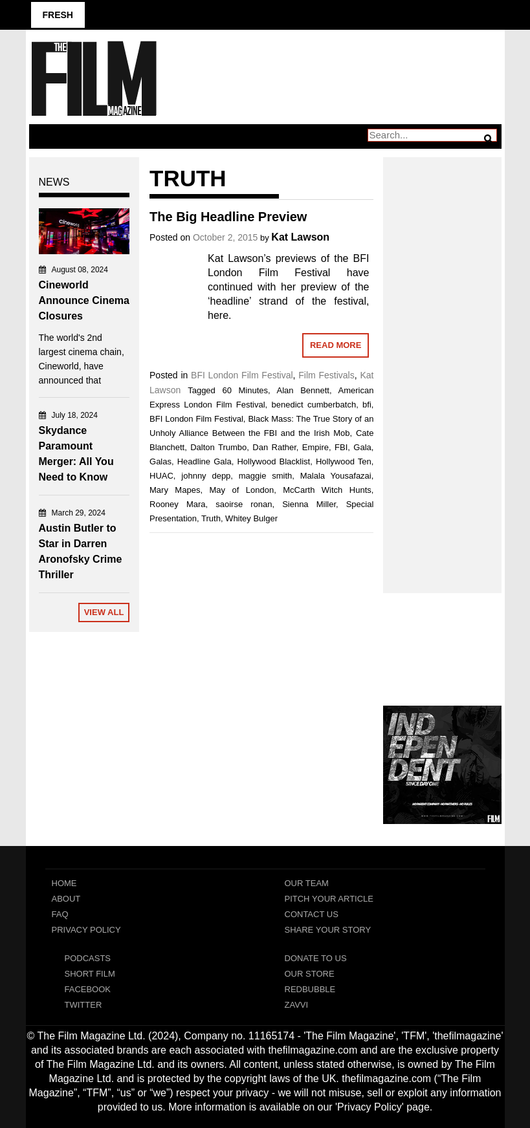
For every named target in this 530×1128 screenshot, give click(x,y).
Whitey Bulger (251, 518)
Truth (211, 518)
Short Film (90, 974)
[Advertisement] (442, 361)
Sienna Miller (309, 504)
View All (104, 612)
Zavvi (297, 1005)
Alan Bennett (303, 390)
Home (64, 883)
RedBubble (310, 989)
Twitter (83, 1005)
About (66, 899)
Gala (362, 447)
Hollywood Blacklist (273, 461)
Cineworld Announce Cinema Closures (84, 300)
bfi (366, 404)
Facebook (88, 989)
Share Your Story (328, 930)
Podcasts (88, 958)
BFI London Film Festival (242, 375)
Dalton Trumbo (218, 447)
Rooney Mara (177, 504)
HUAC (161, 476)
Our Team (307, 883)
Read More (335, 345)
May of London (241, 490)
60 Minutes (245, 390)
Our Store (310, 974)
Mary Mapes (174, 490)
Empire (315, 447)
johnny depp (205, 476)
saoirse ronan (243, 504)
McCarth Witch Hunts (327, 490)
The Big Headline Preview (228, 217)
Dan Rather (274, 447)
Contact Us (311, 914)
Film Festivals (326, 375)
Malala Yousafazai (335, 476)
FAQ (60, 914)
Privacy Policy (86, 930)
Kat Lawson (300, 237)
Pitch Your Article (329, 899)
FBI (341, 447)
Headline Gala (204, 461)
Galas (160, 461)
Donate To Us (316, 958)
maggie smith (266, 476)
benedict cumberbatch (314, 404)
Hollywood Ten (343, 461)
